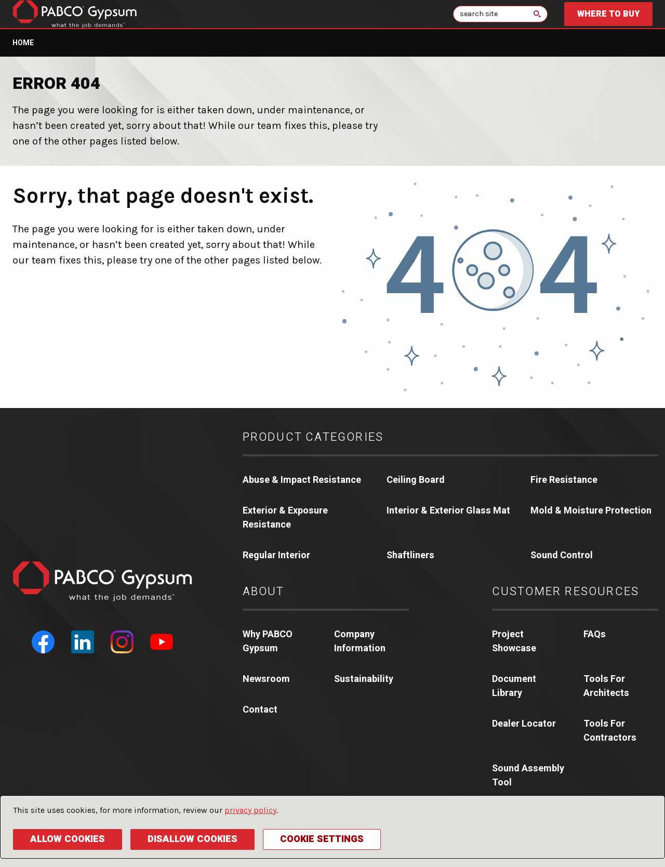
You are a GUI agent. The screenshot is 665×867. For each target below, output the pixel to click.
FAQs (594, 634)
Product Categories (313, 437)
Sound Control (561, 555)
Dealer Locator (524, 724)
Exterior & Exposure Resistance (285, 518)
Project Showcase (514, 641)
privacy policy (250, 810)
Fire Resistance (563, 480)
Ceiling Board (416, 480)
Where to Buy (608, 14)
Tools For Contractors (609, 731)
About (264, 591)
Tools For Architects (606, 686)
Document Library (514, 686)
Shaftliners (410, 555)
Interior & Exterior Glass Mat (448, 511)
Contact (260, 710)
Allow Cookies (67, 839)
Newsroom (266, 679)
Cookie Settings (322, 839)
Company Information (359, 641)
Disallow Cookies (192, 839)
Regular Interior (276, 555)
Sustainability (363, 679)
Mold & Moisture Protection (590, 511)
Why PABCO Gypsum (267, 641)
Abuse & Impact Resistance (302, 480)
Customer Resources (566, 591)
